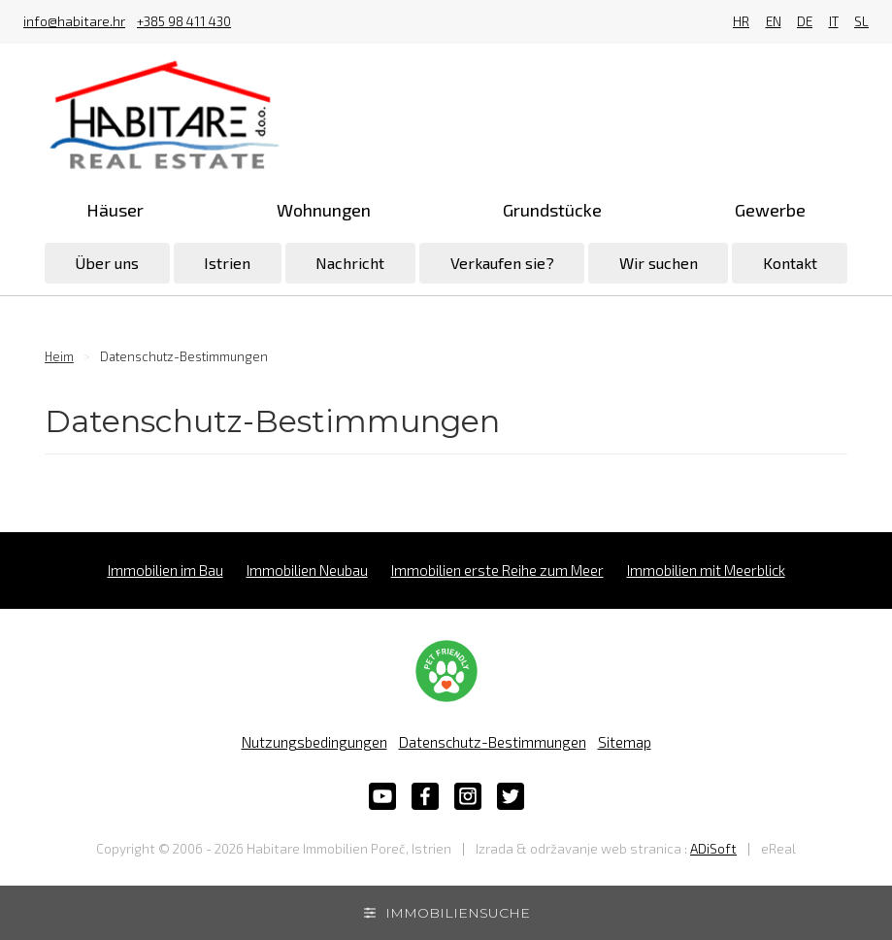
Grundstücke (552, 209)
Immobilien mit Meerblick (706, 570)
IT (834, 22)
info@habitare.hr (74, 22)
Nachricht (349, 262)
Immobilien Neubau (307, 570)
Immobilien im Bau (165, 570)
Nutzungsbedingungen (314, 742)
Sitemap (624, 742)
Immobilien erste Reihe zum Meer (497, 570)
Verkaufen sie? (502, 262)
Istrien (227, 262)
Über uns (107, 262)
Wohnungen (324, 209)
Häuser (115, 209)
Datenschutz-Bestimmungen (492, 742)
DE (804, 22)
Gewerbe (770, 209)
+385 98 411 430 (184, 22)
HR (741, 22)
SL (861, 22)
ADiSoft (713, 848)
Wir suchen (658, 262)
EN (773, 22)
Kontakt (790, 262)
